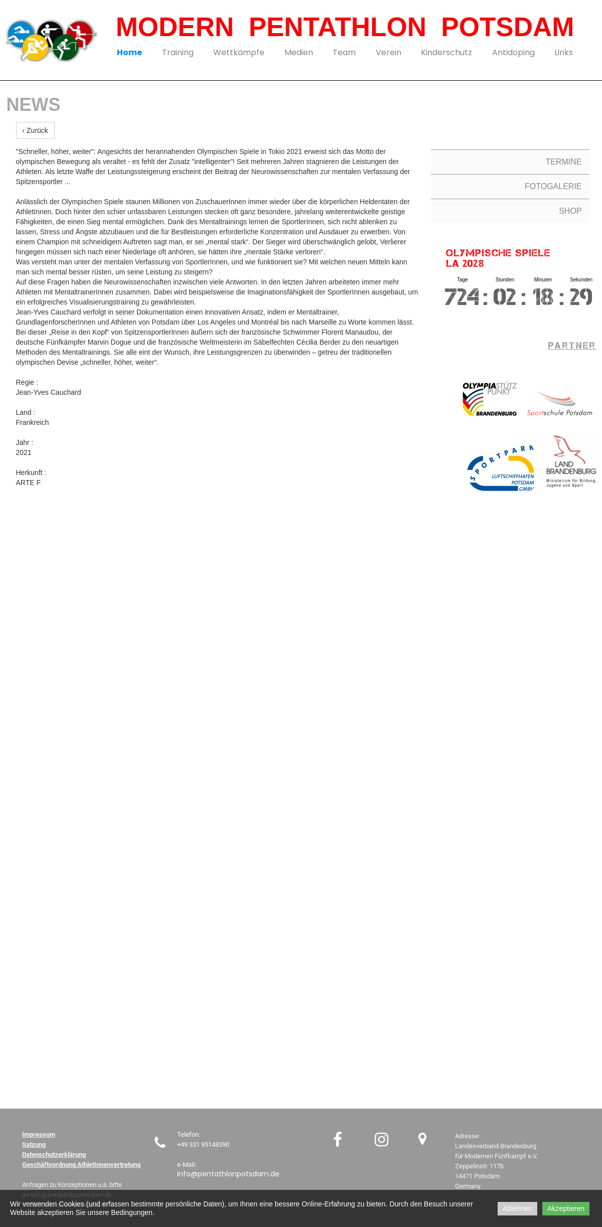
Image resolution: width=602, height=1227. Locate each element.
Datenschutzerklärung (54, 1154)
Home (129, 52)
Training (178, 52)
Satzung (34, 1144)
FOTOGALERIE (553, 186)
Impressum (38, 1134)
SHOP (570, 211)
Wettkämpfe (238, 52)
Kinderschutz (446, 52)
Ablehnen (517, 1208)
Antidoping (513, 52)
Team (344, 52)
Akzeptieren (565, 1208)
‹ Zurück (35, 130)
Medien (298, 52)
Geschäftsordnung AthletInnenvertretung (81, 1164)
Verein (388, 52)
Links (563, 52)
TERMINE (564, 162)
